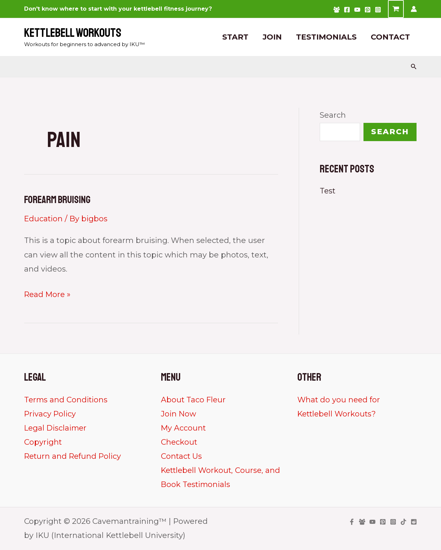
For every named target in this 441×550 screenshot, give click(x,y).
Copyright (43, 442)
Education (43, 218)
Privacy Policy (50, 414)
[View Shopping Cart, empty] (396, 9)
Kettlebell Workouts (72, 33)
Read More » (48, 294)
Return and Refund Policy (73, 456)
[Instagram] (378, 10)
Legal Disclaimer (56, 428)
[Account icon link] (414, 9)
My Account (184, 428)
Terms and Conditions (66, 399)
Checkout (179, 442)
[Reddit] (414, 522)
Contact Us (181, 456)
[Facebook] (347, 10)
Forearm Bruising (58, 199)
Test (328, 190)
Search (333, 115)
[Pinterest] (368, 10)
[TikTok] (403, 522)
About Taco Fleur (194, 399)
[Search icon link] (414, 66)
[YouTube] (357, 10)
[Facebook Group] (337, 10)
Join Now (179, 414)
